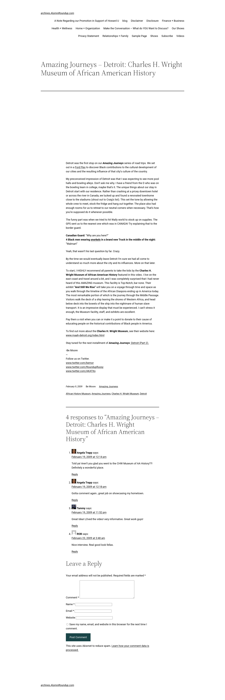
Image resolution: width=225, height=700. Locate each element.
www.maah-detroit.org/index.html (85, 335)
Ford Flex (80, 167)
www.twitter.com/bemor (80, 362)
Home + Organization (88, 28)
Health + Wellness (62, 28)
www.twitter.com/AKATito (81, 371)
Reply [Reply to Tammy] (75, 525)
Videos (180, 35)
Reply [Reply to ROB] (75, 551)
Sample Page (139, 35)
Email (70, 614)
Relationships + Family (115, 35)
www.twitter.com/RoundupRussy (84, 367)
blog (124, 20)
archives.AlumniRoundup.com (57, 13)
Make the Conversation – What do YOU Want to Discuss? (135, 28)
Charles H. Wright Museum (125, 393)
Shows (154, 35)
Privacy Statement (88, 35)
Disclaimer (137, 20)
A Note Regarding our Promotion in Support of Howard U (86, 20)
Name (70, 607)
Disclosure (153, 20)
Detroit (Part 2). (139, 342)
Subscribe (167, 35)
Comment (72, 600)
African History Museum (78, 393)
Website (70, 621)
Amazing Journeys (108, 386)
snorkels (96, 239)
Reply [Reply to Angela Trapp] (75, 474)
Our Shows (178, 28)
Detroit (143, 393)
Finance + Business (173, 20)
